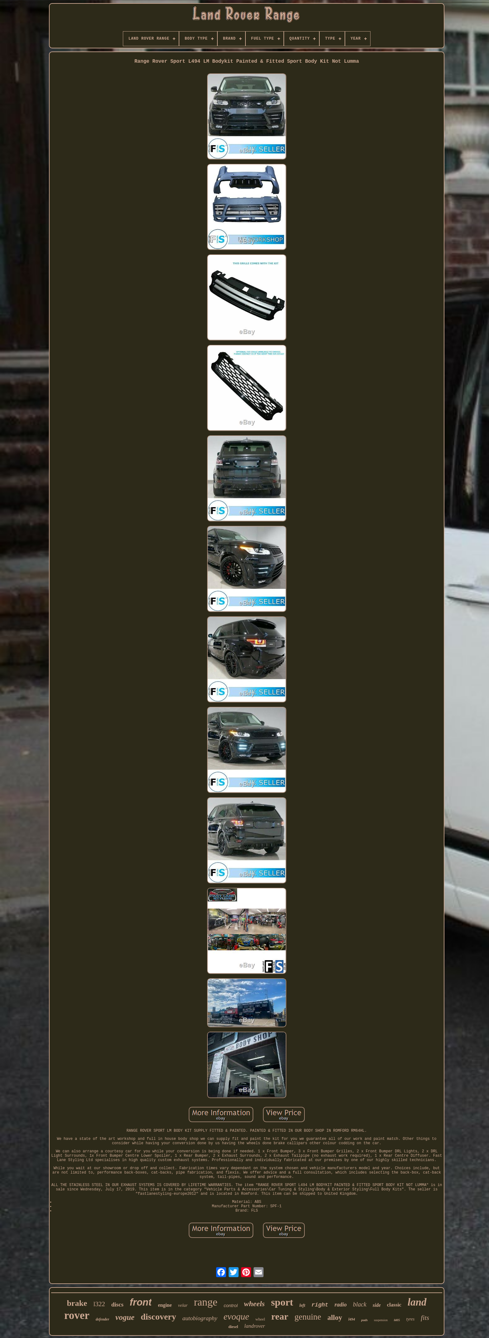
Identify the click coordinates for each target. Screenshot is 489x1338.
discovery (158, 1316)
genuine (307, 1316)
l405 (397, 1320)
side (377, 1305)
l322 (99, 1304)
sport (282, 1302)
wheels (254, 1304)
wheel (260, 1319)
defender (102, 1319)
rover (77, 1315)
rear (279, 1316)
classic (394, 1305)
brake (77, 1303)
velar (183, 1305)
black (359, 1304)
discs (117, 1304)
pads (364, 1320)
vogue (124, 1317)
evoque (236, 1316)
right (320, 1305)
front (141, 1302)
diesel (233, 1326)
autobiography (199, 1318)
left (302, 1305)
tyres (410, 1319)
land (417, 1302)
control (231, 1305)
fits (425, 1317)
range (206, 1302)
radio (341, 1304)
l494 (351, 1319)
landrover (254, 1326)
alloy (334, 1317)
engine (165, 1305)
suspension (381, 1320)
